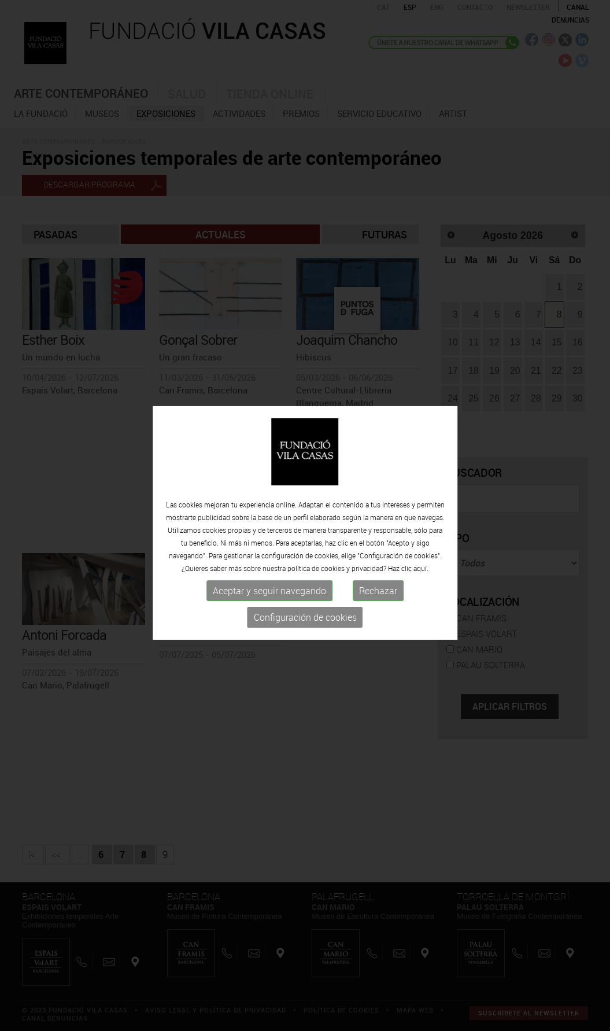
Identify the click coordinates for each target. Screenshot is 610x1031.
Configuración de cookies (305, 642)
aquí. (420, 593)
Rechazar (378, 615)
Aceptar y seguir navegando (269, 615)
